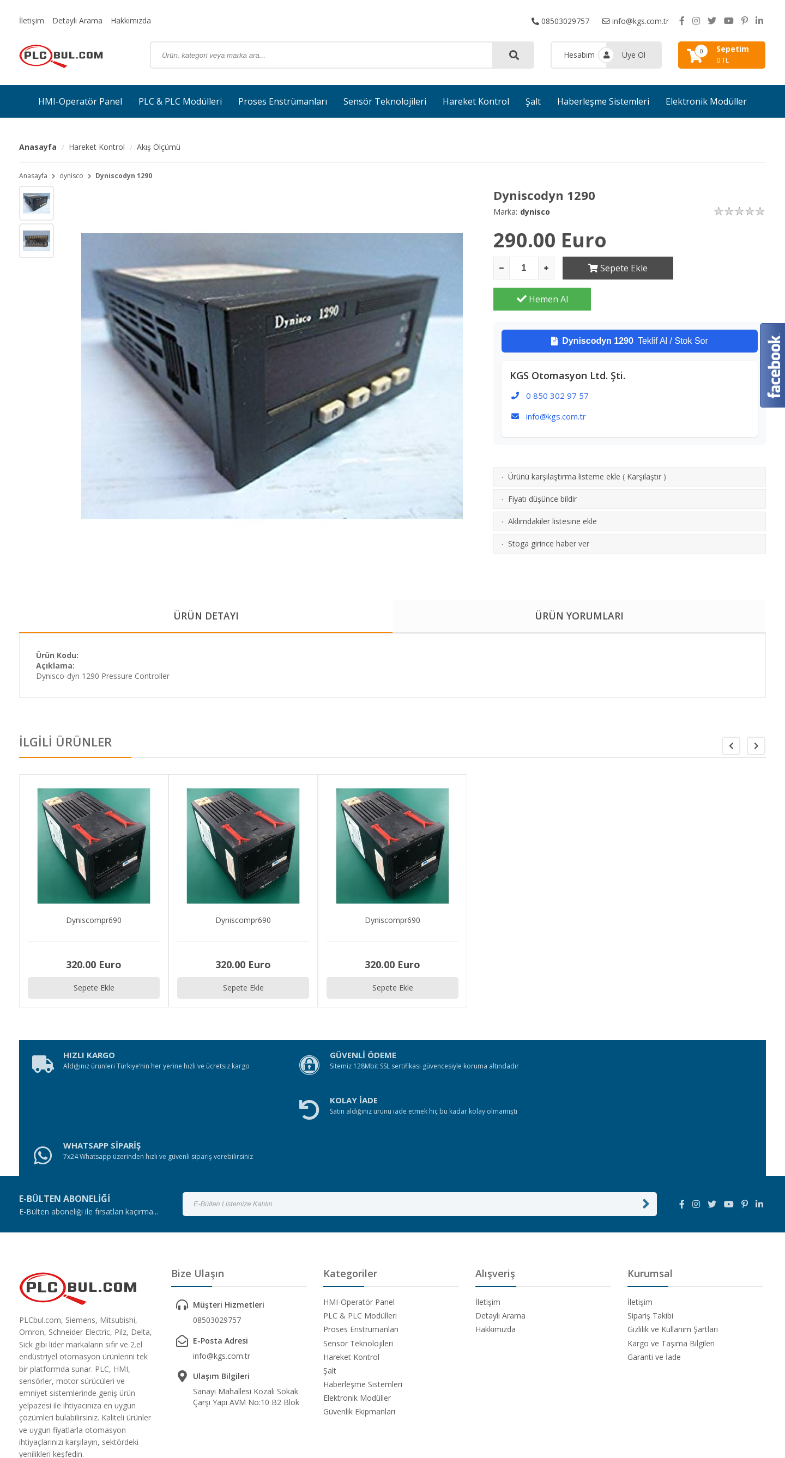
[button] (756, 746)
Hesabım (579, 55)
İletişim (31, 20)
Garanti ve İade (654, 1271)
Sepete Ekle (611, 268)
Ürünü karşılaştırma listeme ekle (564, 445)
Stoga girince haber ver (548, 512)
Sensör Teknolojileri (384, 101)
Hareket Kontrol (476, 101)
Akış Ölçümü (158, 147)
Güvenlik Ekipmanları (359, 1326)
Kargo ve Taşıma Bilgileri (671, 1257)
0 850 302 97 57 (557, 364)
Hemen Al (717, 268)
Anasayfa (38, 147)
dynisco (71, 175)
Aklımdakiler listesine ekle (552, 490)
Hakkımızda (131, 20)
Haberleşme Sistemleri (603, 101)
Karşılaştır (644, 445)
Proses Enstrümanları (282, 101)
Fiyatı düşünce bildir (542, 468)
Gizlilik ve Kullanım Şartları (672, 1243)
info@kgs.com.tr (635, 20)
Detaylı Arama (77, 20)
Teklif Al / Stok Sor (629, 310)
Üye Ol (633, 55)
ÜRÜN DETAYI (205, 616)
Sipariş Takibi (650, 1229)
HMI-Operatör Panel (80, 101)
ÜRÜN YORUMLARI (579, 616)
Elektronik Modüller (706, 101)
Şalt (533, 101)
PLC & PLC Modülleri (180, 101)
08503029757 (560, 20)
